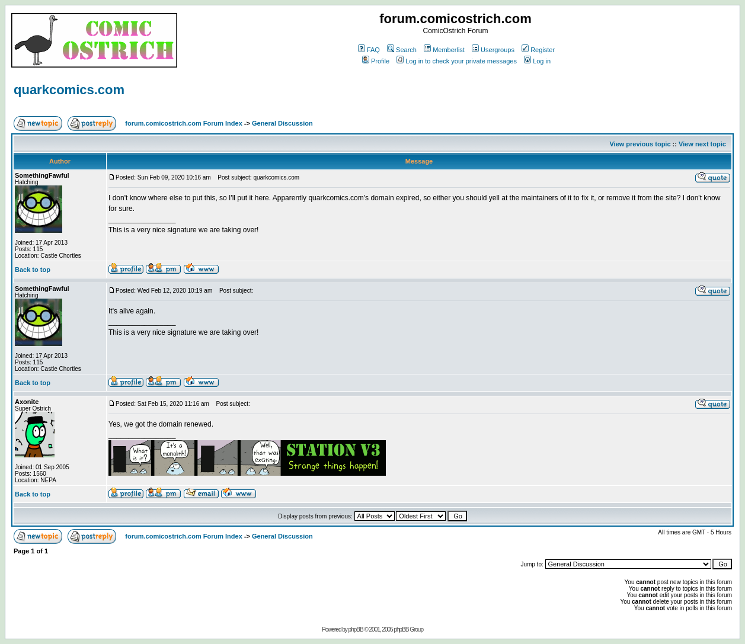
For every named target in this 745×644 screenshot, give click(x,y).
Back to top (32, 269)
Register (538, 49)
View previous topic (639, 144)
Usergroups (493, 49)
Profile (375, 61)
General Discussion (282, 123)
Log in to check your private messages (457, 61)
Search (402, 49)
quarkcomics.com (69, 89)
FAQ (369, 49)
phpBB (355, 629)
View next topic (702, 144)
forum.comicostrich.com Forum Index (183, 123)
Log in (537, 61)
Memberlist (444, 49)
